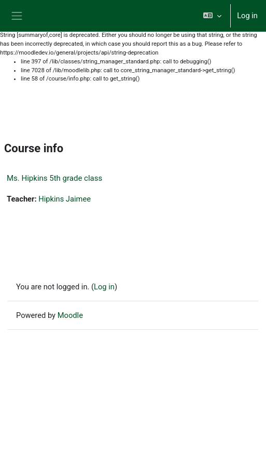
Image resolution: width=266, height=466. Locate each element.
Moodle (70, 315)
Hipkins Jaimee (64, 199)
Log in (247, 15)
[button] (212, 16)
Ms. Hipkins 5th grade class (54, 178)
